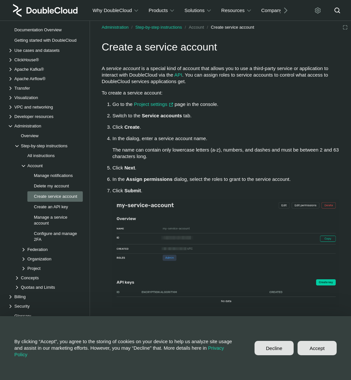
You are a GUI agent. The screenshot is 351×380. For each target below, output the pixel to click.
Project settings (154, 104)
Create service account (232, 27)
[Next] (283, 10)
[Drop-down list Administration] (45, 126)
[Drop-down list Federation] (52, 249)
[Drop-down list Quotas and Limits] (48, 287)
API (178, 75)
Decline (274, 348)
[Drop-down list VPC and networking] (45, 107)
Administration (115, 27)
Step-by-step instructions (158, 27)
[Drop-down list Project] (52, 268)
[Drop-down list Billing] (45, 296)
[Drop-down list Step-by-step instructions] (48, 146)
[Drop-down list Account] (52, 165)
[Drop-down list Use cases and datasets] (45, 50)
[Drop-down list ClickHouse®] (45, 60)
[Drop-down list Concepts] (48, 278)
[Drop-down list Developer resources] (45, 116)
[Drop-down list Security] (45, 306)
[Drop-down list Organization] (52, 259)
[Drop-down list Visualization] (45, 97)
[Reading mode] (345, 27)
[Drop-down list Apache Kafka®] (45, 69)
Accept (317, 348)
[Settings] (318, 10)
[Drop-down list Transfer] (45, 88)
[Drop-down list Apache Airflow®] (45, 78)
